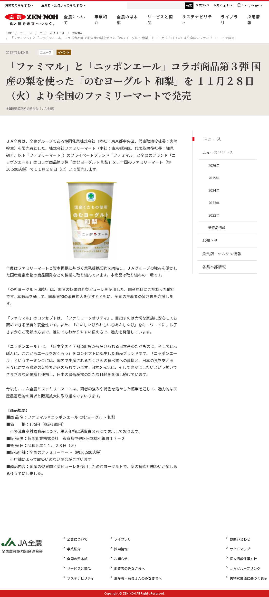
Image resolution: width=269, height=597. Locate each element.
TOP (9, 33)
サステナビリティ (80, 578)
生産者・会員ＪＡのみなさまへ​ (136, 578)
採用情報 (119, 548)
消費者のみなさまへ (127, 568)
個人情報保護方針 (245, 558)
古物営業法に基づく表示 (250, 578)
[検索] (142, 5)
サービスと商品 (79, 568)
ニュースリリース (52, 33)
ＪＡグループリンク (246, 568)
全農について (77, 539)
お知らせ (119, 558)
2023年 (77, 33)
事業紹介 (74, 548)
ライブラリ (120, 539)
